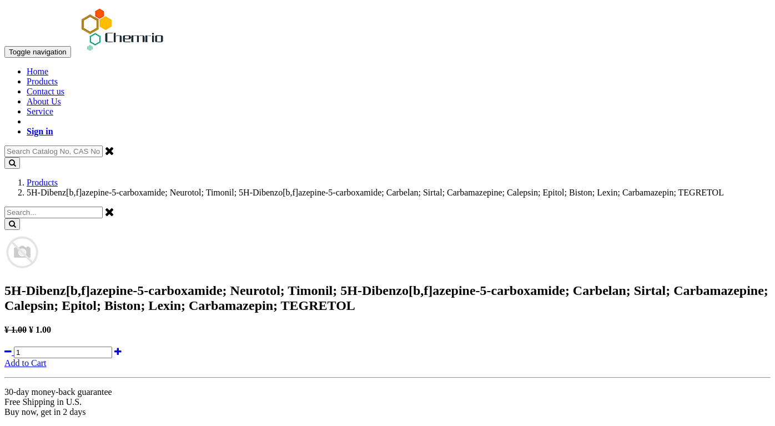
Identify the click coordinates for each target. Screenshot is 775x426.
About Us (44, 101)
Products (42, 182)
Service (40, 111)
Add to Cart (25, 363)
